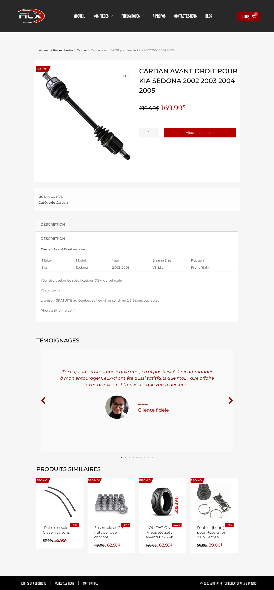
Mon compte (90, 583)
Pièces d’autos (63, 50)
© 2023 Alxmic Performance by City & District (228, 583)
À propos (159, 16)
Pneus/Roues (133, 16)
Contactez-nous (64, 583)
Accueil (79, 16)
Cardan (82, 50)
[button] (124, 76)
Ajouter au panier (200, 133)
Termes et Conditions (33, 583)
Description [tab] (53, 224)
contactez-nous (185, 16)
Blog (208, 16)
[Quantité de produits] (149, 132)
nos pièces (103, 16)
